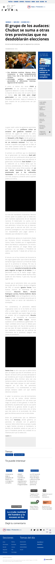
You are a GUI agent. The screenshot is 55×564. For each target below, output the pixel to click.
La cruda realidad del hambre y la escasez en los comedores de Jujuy (16, 517)
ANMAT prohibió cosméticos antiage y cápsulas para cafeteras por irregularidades (22, 479)
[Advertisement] (20, 441)
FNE (46, 2)
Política (10, 2)
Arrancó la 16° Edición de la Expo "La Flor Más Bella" (47, 507)
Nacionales (5, 544)
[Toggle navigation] (4, 7)
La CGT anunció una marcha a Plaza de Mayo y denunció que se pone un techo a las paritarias (35, 479)
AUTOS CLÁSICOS (34, 502)
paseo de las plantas (45, 502)
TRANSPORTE (23, 544)
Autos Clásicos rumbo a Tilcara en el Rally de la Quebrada (34, 508)
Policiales (28, 2)
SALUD (21, 549)
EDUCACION (23, 542)
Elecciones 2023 (19, 454)
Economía (16, 2)
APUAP (44, 490)
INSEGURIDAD (23, 547)
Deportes (21, 2)
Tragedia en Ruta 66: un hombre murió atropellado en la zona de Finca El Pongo (35, 497)
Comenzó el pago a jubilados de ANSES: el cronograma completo (44, 71)
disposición (21, 470)
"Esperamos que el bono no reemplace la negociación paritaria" (47, 497)
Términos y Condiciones (7, 557)
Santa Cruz (9, 454)
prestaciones (9, 470)
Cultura (42, 2)
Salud (37, 2)
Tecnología (14, 552)
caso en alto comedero (16, 506)
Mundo (33, 2)
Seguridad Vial (34, 490)
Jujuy (4, 542)
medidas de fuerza (34, 470)
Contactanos (40, 547)
